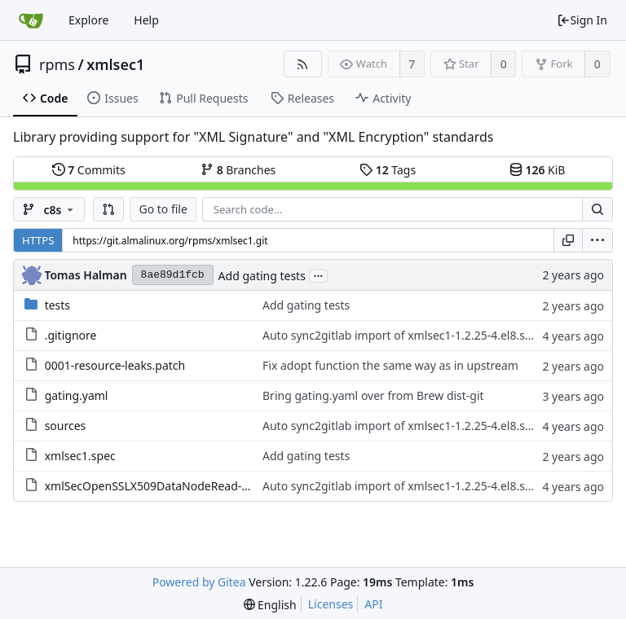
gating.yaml (76, 395)
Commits (89, 170)
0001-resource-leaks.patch (115, 365)
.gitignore (71, 335)
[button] (108, 209)
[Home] (31, 20)
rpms (57, 64)
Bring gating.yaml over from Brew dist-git (373, 395)
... (319, 275)
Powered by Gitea (199, 582)
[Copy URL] (568, 240)
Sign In (582, 20)
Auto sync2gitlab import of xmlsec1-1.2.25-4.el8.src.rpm (411, 335)
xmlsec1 (115, 64)
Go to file (163, 209)
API (373, 604)
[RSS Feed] (303, 63)
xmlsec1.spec (80, 455)
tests (57, 305)
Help (146, 20)
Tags (387, 170)
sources (65, 425)
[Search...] (597, 209)
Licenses (331, 604)
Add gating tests (262, 275)
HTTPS (38, 240)
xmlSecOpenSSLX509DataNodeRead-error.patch (172, 486)
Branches (238, 170)
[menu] (597, 240)
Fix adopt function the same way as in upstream (390, 365)
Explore (88, 20)
